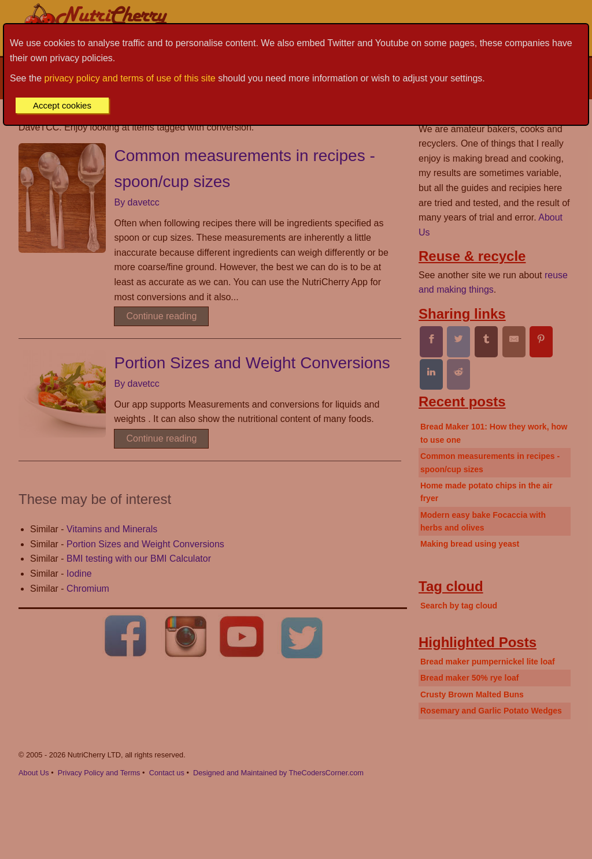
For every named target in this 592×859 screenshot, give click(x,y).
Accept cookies (62, 105)
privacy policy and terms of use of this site (130, 78)
